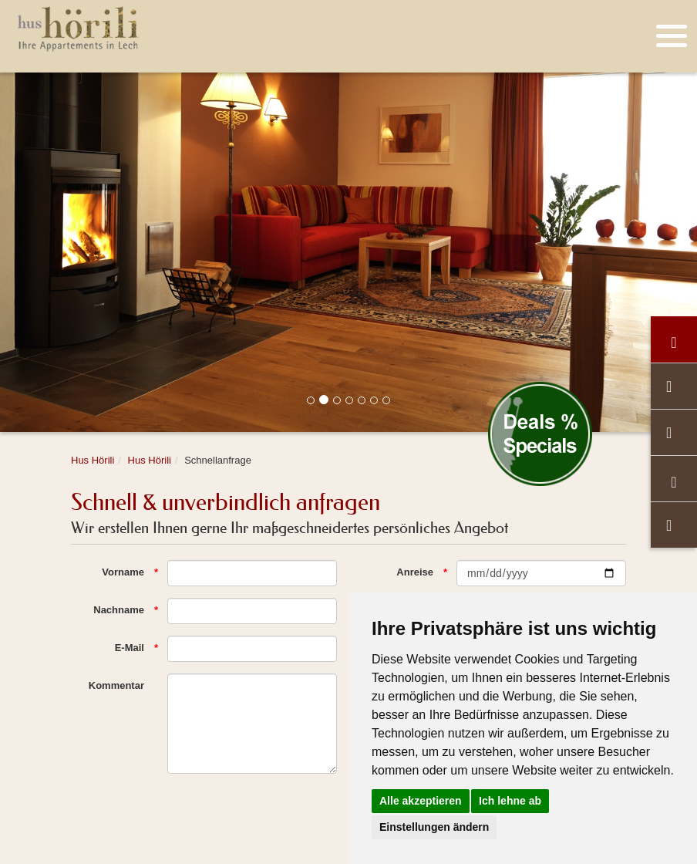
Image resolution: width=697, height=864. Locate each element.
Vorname (123, 572)
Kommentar (116, 685)
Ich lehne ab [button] (510, 801)
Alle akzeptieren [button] (420, 801)
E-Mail (129, 647)
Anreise (414, 572)
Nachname (118, 610)
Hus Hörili (92, 460)
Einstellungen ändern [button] (434, 827)
